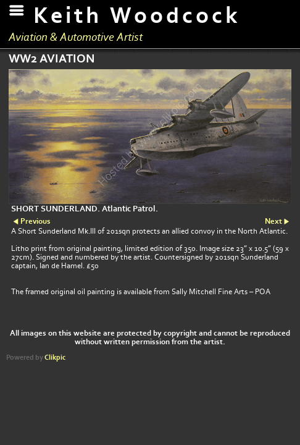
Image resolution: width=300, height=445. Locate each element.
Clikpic (54, 358)
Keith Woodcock (137, 15)
